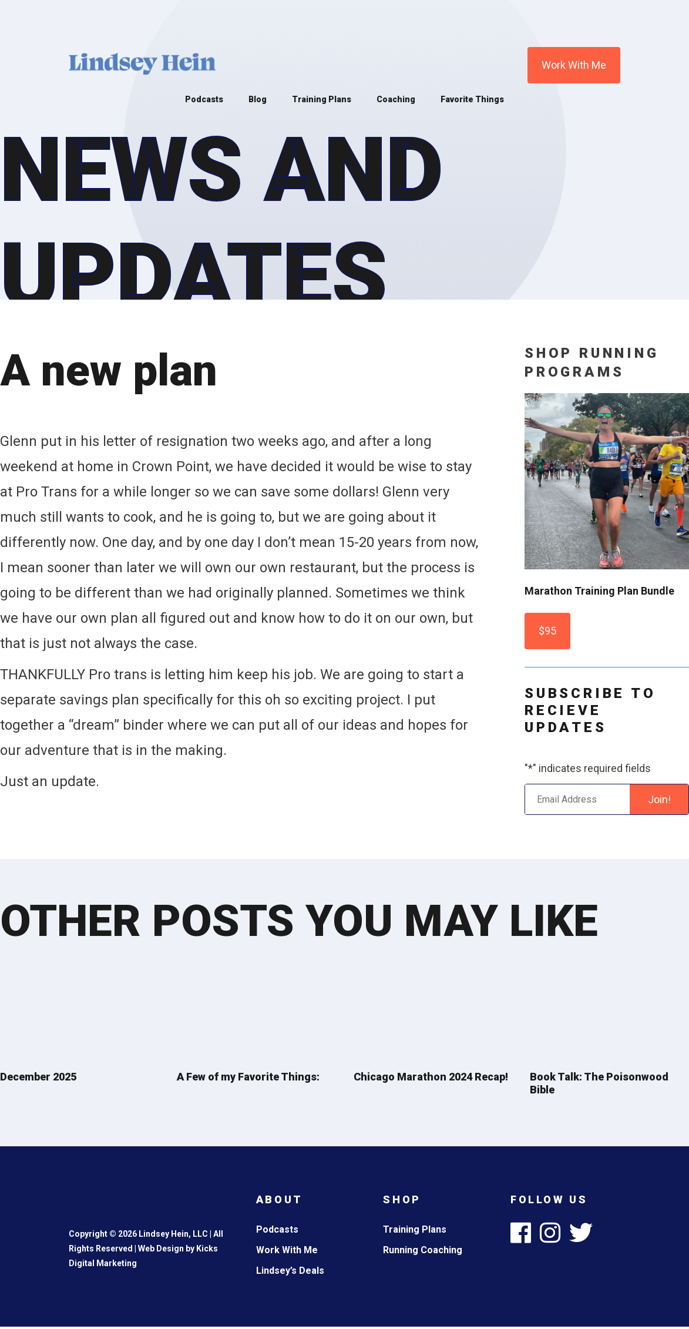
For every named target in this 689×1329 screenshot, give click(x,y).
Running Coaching (422, 1250)
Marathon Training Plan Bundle (599, 591)
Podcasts (204, 99)
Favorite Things (472, 99)
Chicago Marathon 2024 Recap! (431, 1076)
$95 (547, 631)
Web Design (161, 1248)
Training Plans (321, 99)
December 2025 (38, 1076)
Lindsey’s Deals (290, 1270)
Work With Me (574, 65)
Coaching (396, 99)
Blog (257, 99)
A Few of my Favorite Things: (248, 1076)
